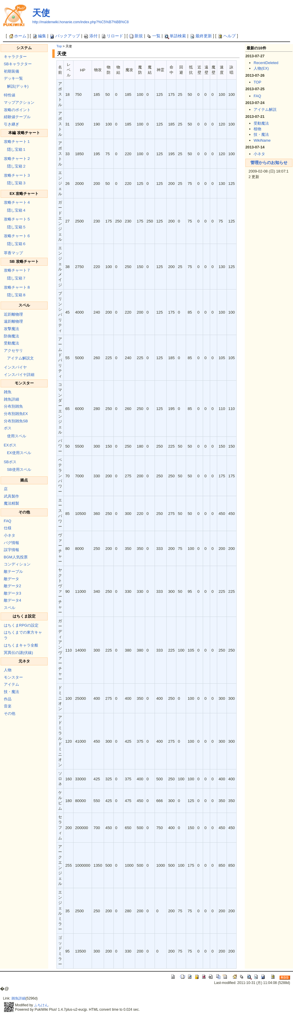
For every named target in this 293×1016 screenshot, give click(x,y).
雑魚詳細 (11, 399)
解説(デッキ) (18, 86)
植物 (257, 129)
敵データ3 (12, 593)
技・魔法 (11, 691)
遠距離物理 (13, 321)
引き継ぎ (11, 124)
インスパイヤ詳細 (19, 374)
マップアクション (19, 102)
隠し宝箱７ (16, 278)
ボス (7, 428)
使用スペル (16, 436)
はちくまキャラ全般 (21, 645)
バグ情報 (11, 542)
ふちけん (41, 1005)
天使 (41, 13)
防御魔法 (11, 336)
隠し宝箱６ (16, 244)
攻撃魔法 (11, 329)
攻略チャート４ (17, 202)
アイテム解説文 (20, 358)
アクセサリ (13, 350)
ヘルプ (226, 36)
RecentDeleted (266, 63)
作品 (7, 699)
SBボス (10, 462)
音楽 (7, 706)
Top (59, 46)
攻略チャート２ (17, 158)
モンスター (13, 677)
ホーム (17, 36)
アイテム (11, 684)
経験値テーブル (17, 117)
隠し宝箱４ (16, 210)
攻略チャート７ (17, 270)
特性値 (9, 95)
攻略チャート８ (17, 287)
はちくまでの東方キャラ (23, 635)
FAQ (7, 521)
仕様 (7, 528)
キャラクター (15, 56)
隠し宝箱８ (16, 295)
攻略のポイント (17, 110)
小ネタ (9, 535)
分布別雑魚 (13, 406)
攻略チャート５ (17, 219)
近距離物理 (13, 314)
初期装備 (11, 71)
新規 (136, 36)
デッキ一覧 (13, 78)
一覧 (153, 36)
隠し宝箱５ (16, 227)
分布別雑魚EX (16, 413)
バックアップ (64, 36)
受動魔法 (11, 343)
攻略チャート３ (17, 175)
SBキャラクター (18, 64)
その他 (9, 713)
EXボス (10, 445)
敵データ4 (12, 600)
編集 (39, 36)
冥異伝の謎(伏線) (18, 652)
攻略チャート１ (17, 141)
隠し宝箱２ (16, 166)
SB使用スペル (19, 469)
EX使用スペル (19, 453)
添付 (90, 36)
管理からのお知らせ (268, 162)
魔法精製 (11, 503)
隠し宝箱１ (16, 149)
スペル (9, 607)
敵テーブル (13, 571)
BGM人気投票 (16, 557)
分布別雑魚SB (16, 421)
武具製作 (11, 496)
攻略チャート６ (17, 236)
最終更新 (201, 36)
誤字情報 (11, 550)
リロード (112, 36)
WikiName (262, 140)
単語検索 (175, 36)
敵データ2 (12, 586)
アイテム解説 (265, 109)
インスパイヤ (15, 367)
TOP (257, 82)
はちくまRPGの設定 (21, 625)
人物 (7, 670)
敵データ (11, 579)
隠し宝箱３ (16, 183)
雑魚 (7, 392)
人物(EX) (261, 68)
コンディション (17, 564)
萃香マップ (13, 253)
